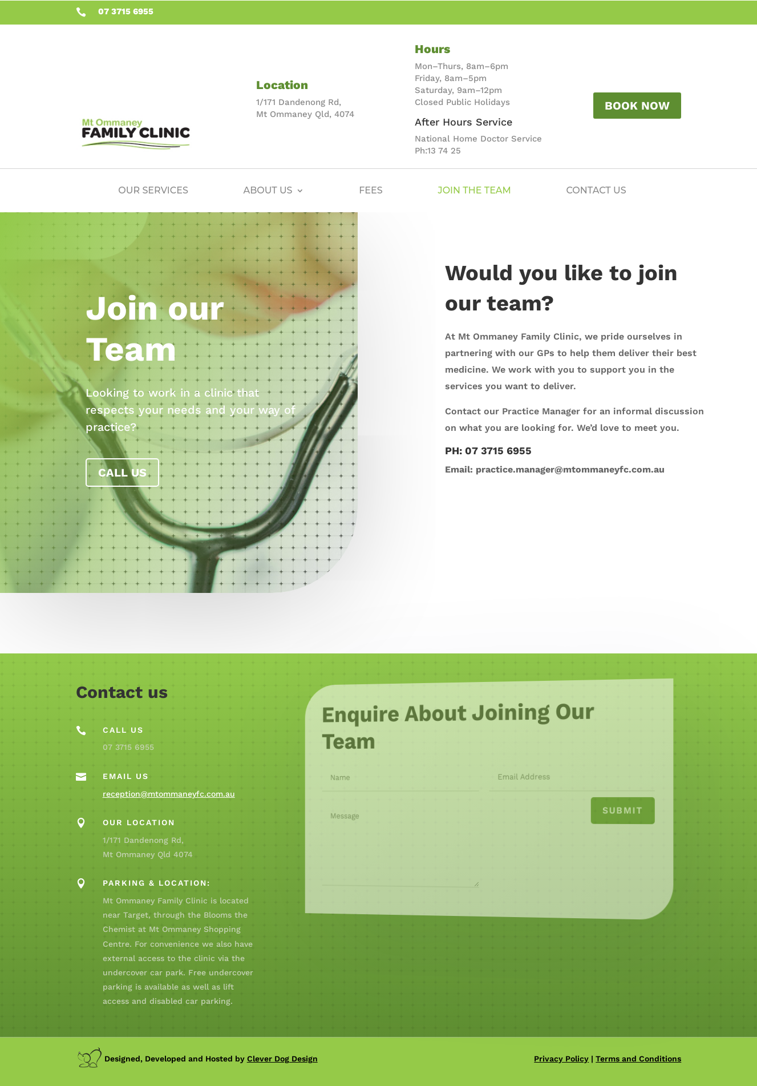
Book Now (637, 105)
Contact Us (596, 190)
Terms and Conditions (638, 1058)
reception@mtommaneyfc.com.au (169, 793)
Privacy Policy (561, 1058)
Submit (600, 812)
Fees (371, 190)
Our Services (153, 190)
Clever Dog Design (282, 1058)
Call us (122, 472)
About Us (268, 190)
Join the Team (474, 190)
